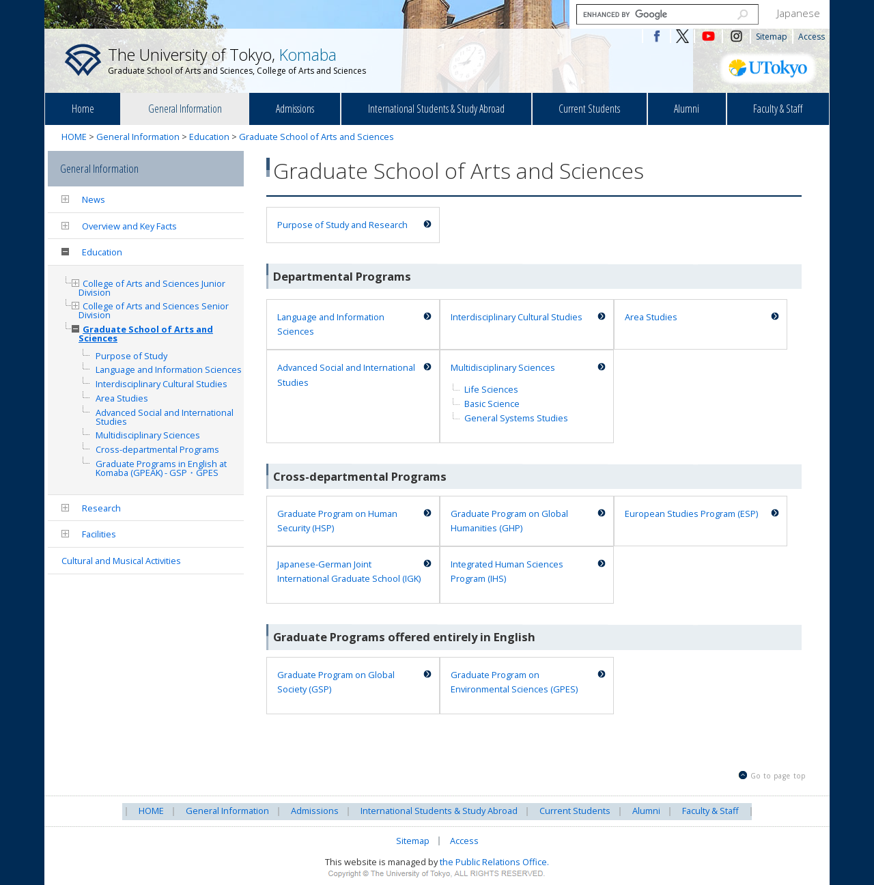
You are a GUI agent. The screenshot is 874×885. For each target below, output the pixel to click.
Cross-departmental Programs (157, 449)
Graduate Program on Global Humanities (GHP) (509, 520)
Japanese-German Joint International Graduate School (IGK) (349, 571)
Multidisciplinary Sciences (503, 367)
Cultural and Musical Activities (121, 560)
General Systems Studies (516, 418)
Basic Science (492, 403)
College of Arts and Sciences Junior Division (152, 288)
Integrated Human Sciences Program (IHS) (507, 571)
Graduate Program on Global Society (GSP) (336, 682)
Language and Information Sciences (330, 324)
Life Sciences (491, 389)
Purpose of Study (131, 356)
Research (101, 508)
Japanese (798, 13)
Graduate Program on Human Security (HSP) (337, 520)
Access (811, 36)
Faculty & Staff (777, 108)
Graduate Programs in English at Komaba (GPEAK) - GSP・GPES (161, 468)
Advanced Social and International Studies (346, 374)
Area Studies (651, 317)
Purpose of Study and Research (342, 225)
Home (83, 108)
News (93, 199)
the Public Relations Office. (494, 862)
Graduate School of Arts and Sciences (316, 136)
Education (209, 136)
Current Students (589, 108)
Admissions (295, 108)
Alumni (686, 108)
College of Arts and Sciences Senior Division (154, 311)
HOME (74, 136)
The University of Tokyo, (237, 60)
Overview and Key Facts (129, 226)
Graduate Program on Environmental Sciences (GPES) (514, 682)
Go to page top (778, 776)
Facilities (99, 534)
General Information (185, 108)
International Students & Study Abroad (436, 108)
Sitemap (771, 36)
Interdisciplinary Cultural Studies (516, 317)
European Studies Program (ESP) (691, 513)
